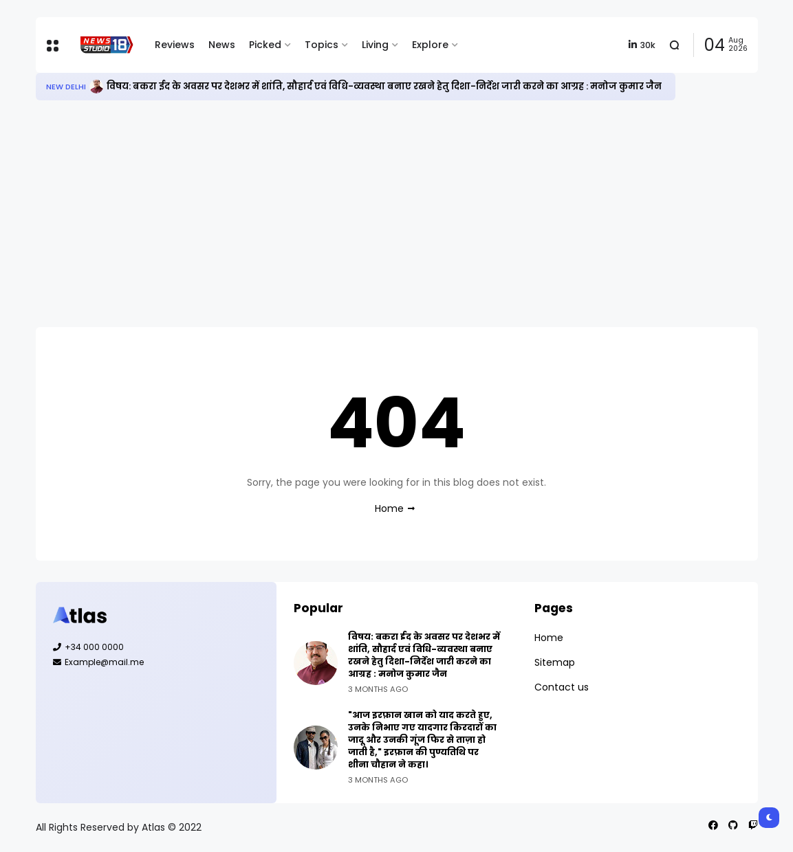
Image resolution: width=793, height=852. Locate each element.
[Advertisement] (396, 213)
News (221, 45)
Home (389, 508)
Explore (430, 45)
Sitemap (554, 662)
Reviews (175, 45)
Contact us (561, 687)
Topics (321, 45)
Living (375, 45)
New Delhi (66, 86)
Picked (265, 45)
